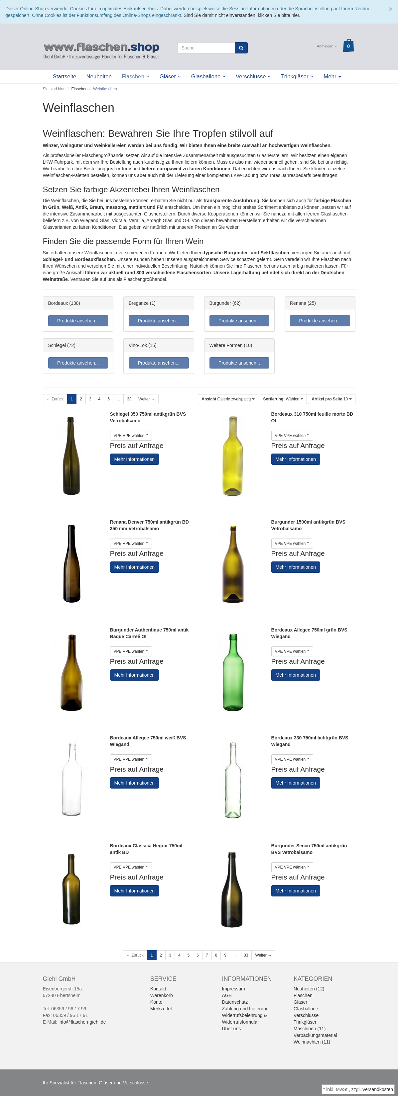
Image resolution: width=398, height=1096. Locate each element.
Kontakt (158, 988)
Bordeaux (58, 303)
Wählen (283, 399)
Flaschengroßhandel (103, 155)
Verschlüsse (253, 76)
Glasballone (208, 76)
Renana (298, 303)
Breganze (139, 303)
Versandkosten (377, 1089)
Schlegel (57, 345)
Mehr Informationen (134, 459)
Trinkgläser (297, 76)
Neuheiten (99, 76)
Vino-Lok (138, 345)
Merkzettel (161, 1008)
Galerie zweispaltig (227, 399)
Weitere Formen (226, 345)
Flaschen (136, 76)
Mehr (332, 76)
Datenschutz (235, 1002)
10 (331, 399)
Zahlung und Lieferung (245, 1008)
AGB (227, 995)
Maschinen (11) (310, 1028)
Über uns (231, 1028)
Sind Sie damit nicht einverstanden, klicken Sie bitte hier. (242, 15)
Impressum (233, 988)
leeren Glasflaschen (326, 213)
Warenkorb (161, 995)
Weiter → (146, 399)
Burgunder (220, 303)
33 (129, 399)
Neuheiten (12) (309, 988)
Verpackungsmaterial (315, 1035)
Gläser (170, 76)
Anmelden (327, 46)
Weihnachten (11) (312, 1042)
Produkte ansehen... (78, 320)
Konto (156, 1002)
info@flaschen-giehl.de (82, 1022)
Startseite (64, 76)
